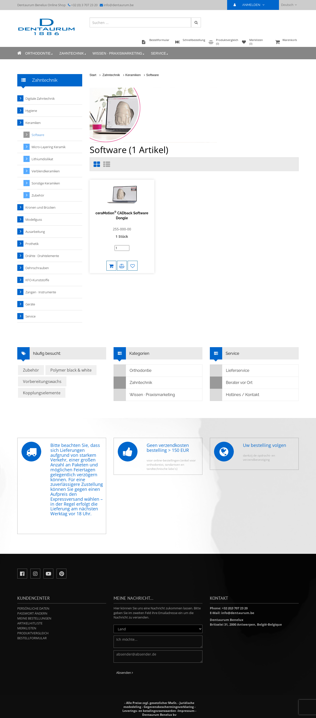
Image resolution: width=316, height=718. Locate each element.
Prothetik (32, 243)
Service (160, 53)
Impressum (186, 711)
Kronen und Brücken (40, 207)
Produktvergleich (33, 633)
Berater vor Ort (231, 383)
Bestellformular (32, 638)
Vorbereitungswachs (42, 381)
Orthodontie (39, 53)
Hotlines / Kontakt (234, 395)
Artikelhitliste (29, 623)
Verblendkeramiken (46, 171)
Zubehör (38, 195)
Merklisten (26, 628)
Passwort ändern (32, 613)
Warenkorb (286, 42)
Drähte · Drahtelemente (42, 256)
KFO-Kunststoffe (37, 280)
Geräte (30, 304)
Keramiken (133, 75)
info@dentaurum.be (119, 5)
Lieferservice (229, 371)
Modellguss (33, 219)
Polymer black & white (71, 370)
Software (152, 75)
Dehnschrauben (37, 268)
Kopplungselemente (41, 393)
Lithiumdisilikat (42, 159)
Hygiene (31, 110)
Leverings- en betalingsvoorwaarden (149, 711)
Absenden (124, 672)
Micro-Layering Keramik (48, 147)
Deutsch (289, 5)
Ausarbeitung (35, 231)
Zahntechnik (73, 53)
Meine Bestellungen (34, 618)
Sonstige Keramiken (46, 183)
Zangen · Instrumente (40, 292)
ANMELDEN (251, 5)
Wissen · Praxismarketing (119, 53)
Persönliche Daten (33, 608)
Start (93, 75)
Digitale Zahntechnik (40, 98)
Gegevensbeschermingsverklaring (169, 707)
